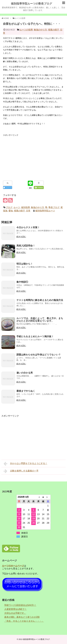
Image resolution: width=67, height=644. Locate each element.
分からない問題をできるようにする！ (25, 464)
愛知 (10, 211)
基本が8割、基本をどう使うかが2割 (22, 617)
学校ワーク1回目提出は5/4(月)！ (20, 605)
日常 (28, 211)
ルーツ (16, 207)
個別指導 (25, 207)
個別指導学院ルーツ (45, 211)
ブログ (9, 207)
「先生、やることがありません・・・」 (24, 621)
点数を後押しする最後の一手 (21, 471)
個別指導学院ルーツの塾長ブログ (31, 3)
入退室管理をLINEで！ (15, 609)
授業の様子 (53, 30)
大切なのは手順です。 (15, 613)
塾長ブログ (54, 207)
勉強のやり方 (40, 30)
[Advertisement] (33, 156)
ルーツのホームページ (13, 566)
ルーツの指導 (26, 30)
